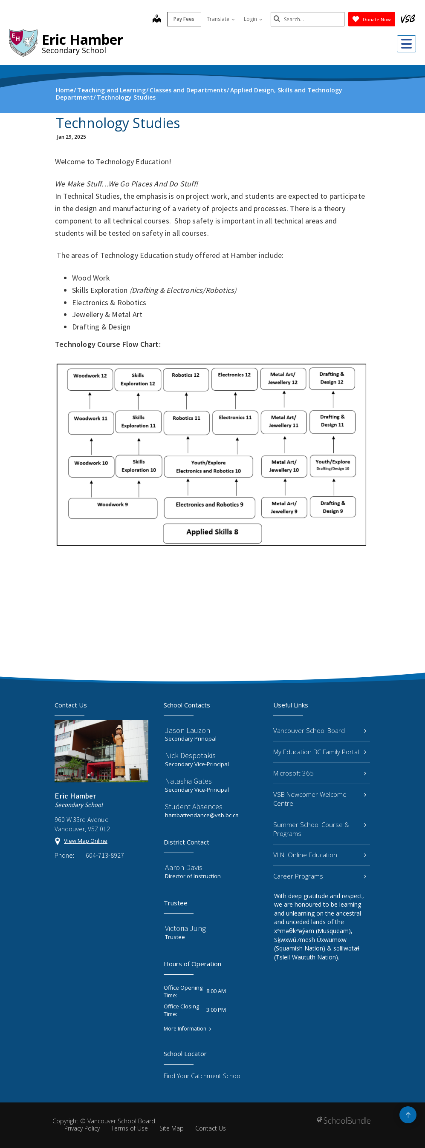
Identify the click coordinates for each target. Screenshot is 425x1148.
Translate (218, 19)
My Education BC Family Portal (319, 751)
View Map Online (85, 841)
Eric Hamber (82, 39)
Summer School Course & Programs (319, 829)
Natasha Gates (188, 781)
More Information (185, 1028)
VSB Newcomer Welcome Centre (319, 798)
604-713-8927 (105, 855)
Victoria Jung (185, 928)
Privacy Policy (82, 1128)
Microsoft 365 (319, 773)
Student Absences (194, 806)
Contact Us (210, 1128)
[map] (154, 20)
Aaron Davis (183, 867)
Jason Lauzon (187, 730)
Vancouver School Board (319, 730)
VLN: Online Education (319, 854)
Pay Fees (181, 19)
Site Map (171, 1128)
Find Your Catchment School (203, 1076)
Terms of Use (129, 1128)
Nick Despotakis (190, 755)
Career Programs (319, 876)
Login (250, 19)
